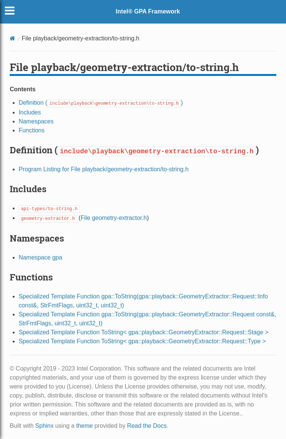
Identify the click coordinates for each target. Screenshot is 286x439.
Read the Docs (147, 426)
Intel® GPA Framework (148, 11)
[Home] (12, 38)
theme (84, 426)
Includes (30, 112)
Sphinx (44, 426)
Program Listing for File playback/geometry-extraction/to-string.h (103, 169)
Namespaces (36, 121)
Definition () (101, 102)
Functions (31, 130)
